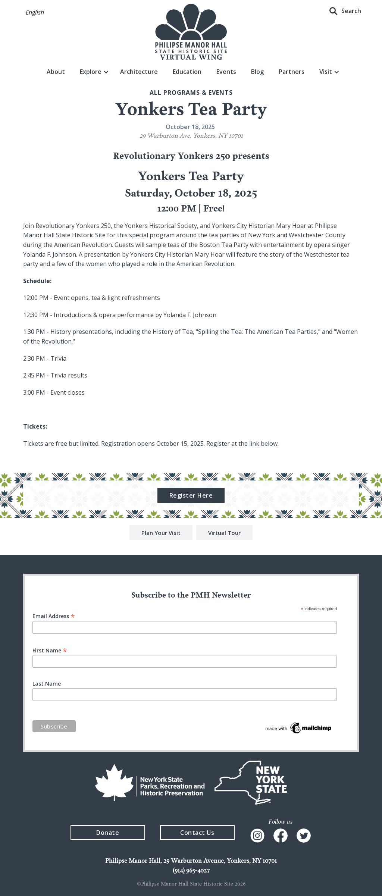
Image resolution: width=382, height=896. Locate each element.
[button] (35, 12)
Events (226, 72)
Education (187, 72)
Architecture (139, 72)
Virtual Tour (224, 533)
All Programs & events (191, 92)
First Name (49, 650)
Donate (107, 832)
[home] (191, 31)
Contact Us (197, 832)
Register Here (191, 496)
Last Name (46, 683)
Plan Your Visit (161, 533)
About (56, 72)
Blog (257, 72)
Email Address (53, 616)
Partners (291, 72)
